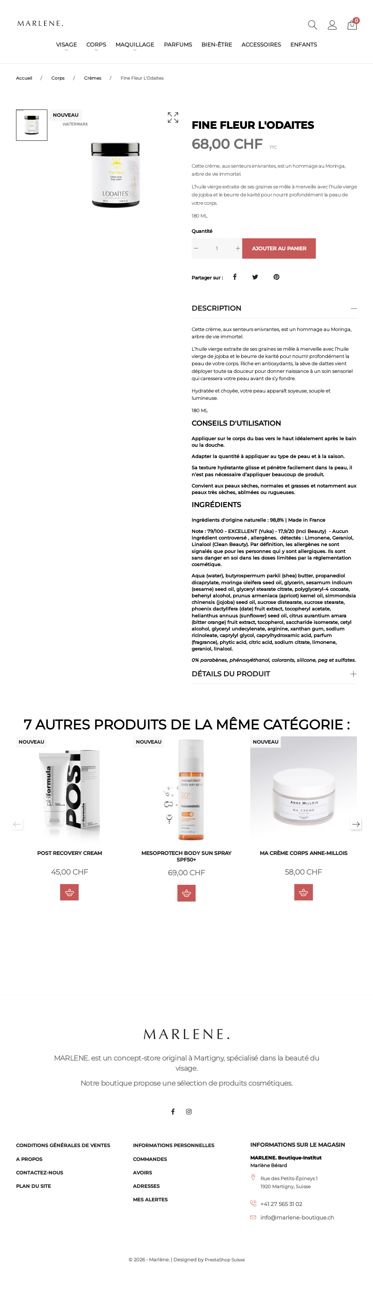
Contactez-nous (39, 1172)
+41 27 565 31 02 (281, 1204)
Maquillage (134, 44)
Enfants (303, 44)
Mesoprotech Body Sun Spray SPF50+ (186, 858)
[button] (332, 25)
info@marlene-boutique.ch (297, 1218)
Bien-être (216, 44)
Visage (66, 44)
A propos (29, 1159)
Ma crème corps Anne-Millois (303, 855)
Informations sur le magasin (297, 1145)
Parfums (178, 44)
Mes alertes (150, 1199)
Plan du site (33, 1186)
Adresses (146, 1186)
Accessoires (261, 44)
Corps (96, 44)
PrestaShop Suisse (224, 1260)
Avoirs (142, 1172)
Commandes (150, 1159)
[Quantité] (217, 248)
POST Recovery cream (69, 855)
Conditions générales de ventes (63, 1146)
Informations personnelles (173, 1146)
